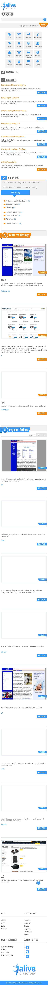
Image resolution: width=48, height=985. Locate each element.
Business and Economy (27, 187)
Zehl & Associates (8, 162)
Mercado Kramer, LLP (10, 123)
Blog (2, 923)
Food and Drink (12, 216)
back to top (38, 883)
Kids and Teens (38, 44)
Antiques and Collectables (16, 201)
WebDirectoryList (7, 955)
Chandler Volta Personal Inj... (13, 136)
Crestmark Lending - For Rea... (13, 149)
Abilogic (4, 949)
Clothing (9, 208)
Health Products (12, 224)
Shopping (19, 62)
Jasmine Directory (7, 947)
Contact (4, 929)
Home (19, 44)
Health (9, 44)
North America (34, 182)
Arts (9, 35)
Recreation (19, 53)
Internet (28, 44)
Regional (38, 53)
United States (8, 187)
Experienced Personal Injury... (13, 85)
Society (28, 62)
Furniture (9, 219)
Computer (28, 35)
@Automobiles (12, 204)
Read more (41, 93)
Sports (38, 62)
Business (19, 35)
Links (3, 926)
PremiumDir (5, 952)
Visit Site (42, 272)
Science (9, 62)
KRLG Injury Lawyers (10, 97)
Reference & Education (28, 54)
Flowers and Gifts (13, 212)
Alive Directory (9, 182)
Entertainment (38, 35)
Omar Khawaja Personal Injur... (14, 110)
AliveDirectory (11, 8)
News (9, 53)
